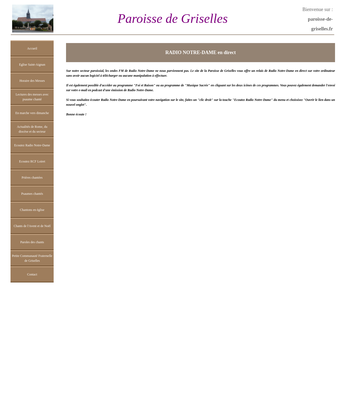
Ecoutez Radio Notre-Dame (32, 145)
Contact (32, 274)
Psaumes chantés (32, 194)
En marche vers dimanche (32, 113)
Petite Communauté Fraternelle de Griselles (32, 258)
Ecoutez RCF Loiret (32, 161)
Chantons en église (32, 210)
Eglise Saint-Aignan (32, 64)
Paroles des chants (32, 242)
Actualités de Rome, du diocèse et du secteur (32, 129)
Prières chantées (32, 177)
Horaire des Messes (32, 81)
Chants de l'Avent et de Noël (32, 226)
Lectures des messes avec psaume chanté (32, 97)
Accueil (32, 48)
